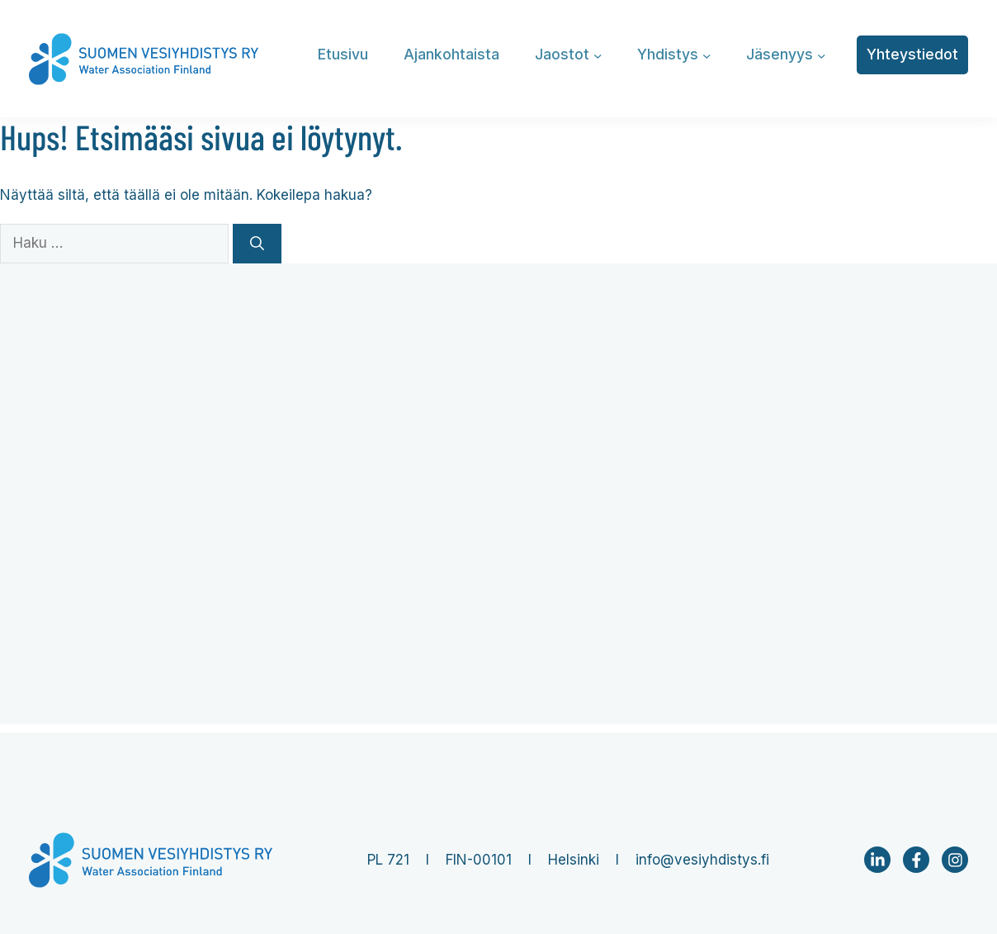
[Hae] (257, 243)
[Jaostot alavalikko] (597, 54)
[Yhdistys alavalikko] (706, 54)
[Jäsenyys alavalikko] (821, 54)
